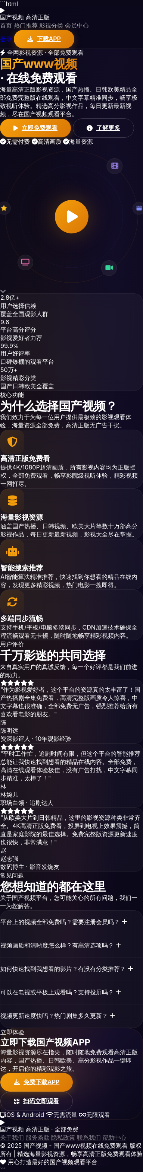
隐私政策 (63, 1137)
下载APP (44, 38)
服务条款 (38, 1137)
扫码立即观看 (36, 1101)
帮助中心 (114, 1137)
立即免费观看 (35, 127)
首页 (6, 25)
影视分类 (51, 25)
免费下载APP (36, 1082)
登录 (6, 39)
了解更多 (103, 127)
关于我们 (12, 1137)
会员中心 (77, 25)
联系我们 (89, 1137)
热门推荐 (26, 25)
